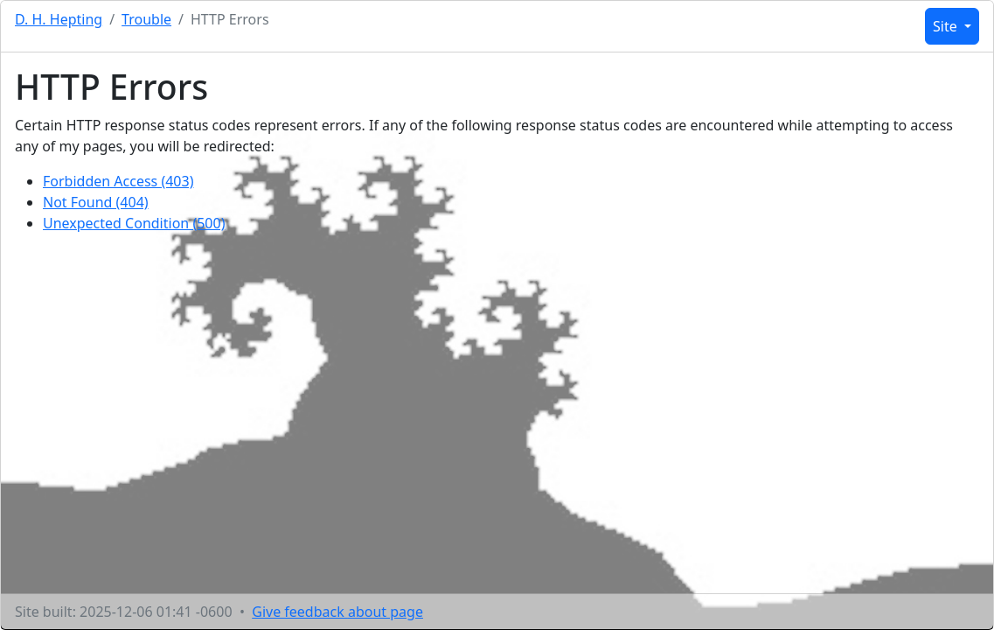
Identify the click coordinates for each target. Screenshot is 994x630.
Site (947, 26)
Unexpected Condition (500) (134, 223)
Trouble (146, 19)
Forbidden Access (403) (118, 181)
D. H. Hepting (58, 19)
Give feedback (337, 611)
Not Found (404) (96, 202)
